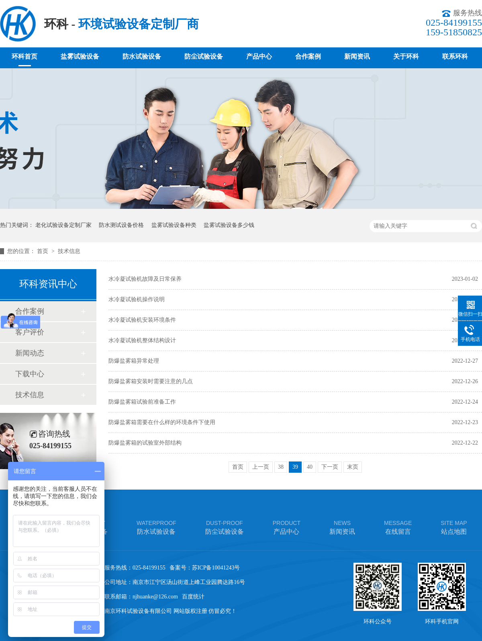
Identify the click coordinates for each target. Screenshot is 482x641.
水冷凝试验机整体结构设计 (142, 340)
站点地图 (454, 527)
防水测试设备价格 (121, 225)
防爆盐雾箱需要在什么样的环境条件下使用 (161, 422)
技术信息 (69, 251)
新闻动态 (29, 353)
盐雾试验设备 (80, 56)
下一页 (329, 467)
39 (295, 467)
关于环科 (406, 56)
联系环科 (455, 56)
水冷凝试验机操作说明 (136, 299)
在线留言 (398, 527)
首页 (43, 251)
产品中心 (259, 56)
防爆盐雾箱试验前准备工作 (142, 402)
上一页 (260, 467)
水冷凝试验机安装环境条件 (142, 320)
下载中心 (29, 374)
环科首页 (24, 56)
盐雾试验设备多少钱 (229, 225)
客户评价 (29, 332)
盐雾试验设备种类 (173, 225)
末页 (352, 467)
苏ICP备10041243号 (216, 568)
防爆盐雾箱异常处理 (133, 361)
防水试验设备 (142, 56)
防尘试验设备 (203, 56)
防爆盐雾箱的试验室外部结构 (145, 443)
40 (309, 467)
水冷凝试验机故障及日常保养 (145, 279)
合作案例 (308, 56)
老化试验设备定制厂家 (63, 225)
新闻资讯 (357, 56)
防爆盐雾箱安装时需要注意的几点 (150, 381)
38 (281, 467)
